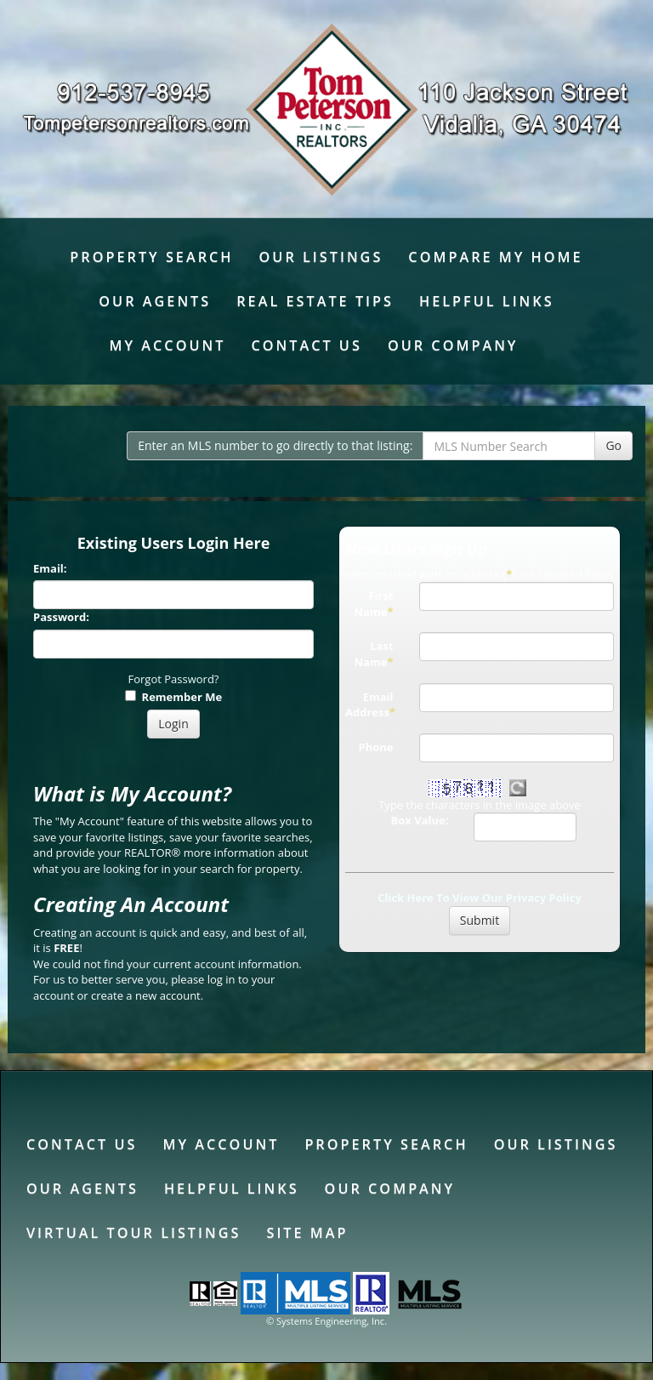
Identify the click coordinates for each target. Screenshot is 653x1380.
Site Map (307, 1232)
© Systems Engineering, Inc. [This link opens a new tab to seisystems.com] (326, 1320)
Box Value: (420, 820)
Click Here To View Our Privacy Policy (480, 897)
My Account (168, 345)
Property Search (151, 257)
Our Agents (155, 301)
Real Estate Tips (315, 301)
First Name (374, 603)
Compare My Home (495, 257)
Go (613, 445)
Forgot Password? (173, 679)
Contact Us (306, 345)
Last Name (374, 654)
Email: (50, 568)
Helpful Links (486, 301)
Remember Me (173, 696)
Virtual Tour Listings (133, 1232)
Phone (376, 747)
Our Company (453, 345)
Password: (61, 616)
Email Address (370, 705)
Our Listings (321, 257)
